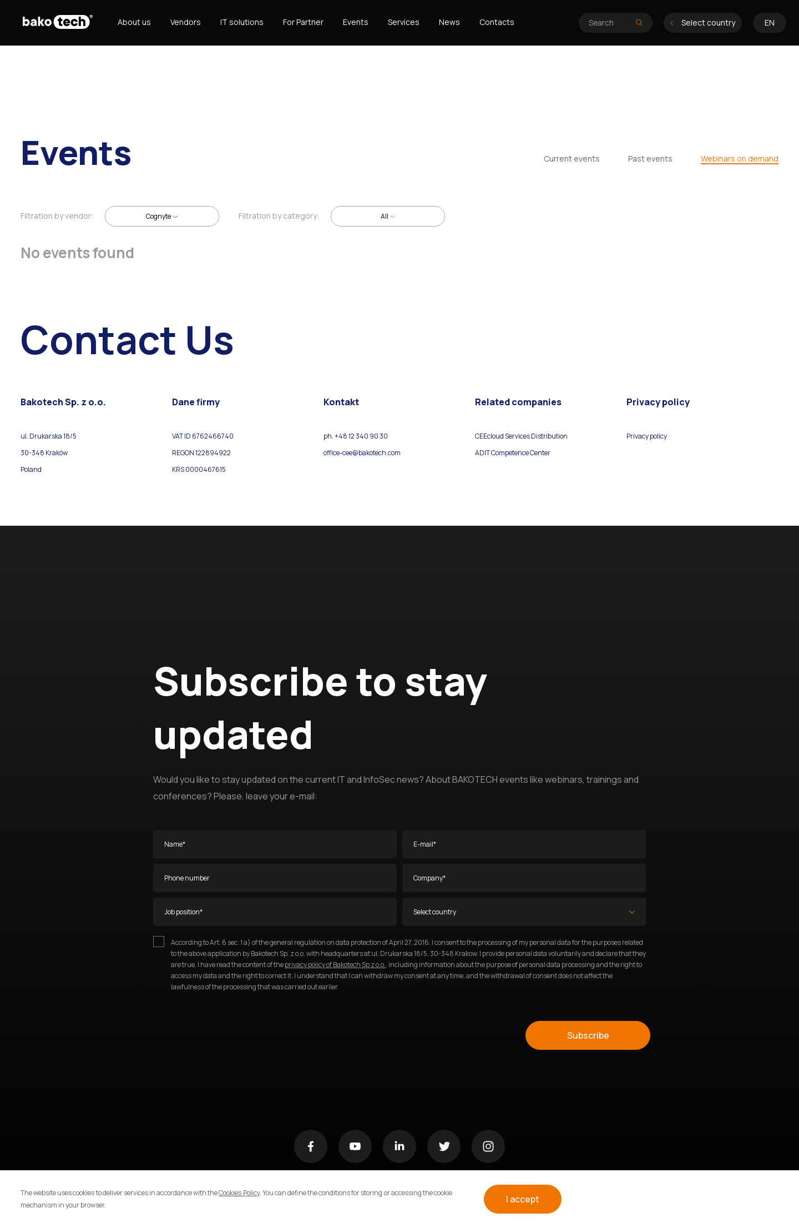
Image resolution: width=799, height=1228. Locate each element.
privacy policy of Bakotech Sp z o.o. (335, 964)
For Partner (303, 22)
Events (355, 22)
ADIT (482, 452)
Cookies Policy (239, 1192)
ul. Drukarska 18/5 (49, 436)
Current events (572, 158)
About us (134, 22)
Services (403, 22)
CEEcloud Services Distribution (521, 436)
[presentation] (237, 1035)
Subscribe (588, 1035)
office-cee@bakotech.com (362, 452)
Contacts (496, 22)
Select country (702, 22)
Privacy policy (646, 436)
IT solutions (242, 22)
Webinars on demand (739, 158)
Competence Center (520, 452)
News (449, 22)
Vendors (185, 22)
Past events (650, 158)
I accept (522, 1199)
